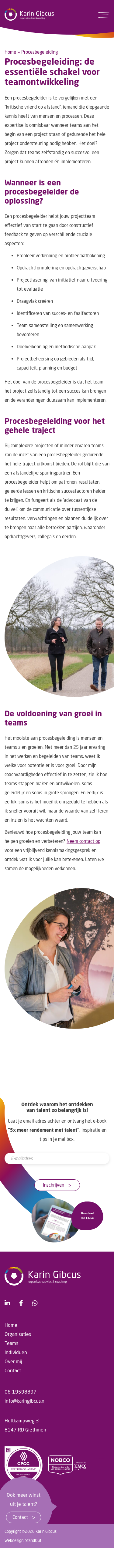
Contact (23, 1517)
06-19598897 (20, 1391)
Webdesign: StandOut (23, 1540)
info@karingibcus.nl (25, 1401)
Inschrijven (57, 1185)
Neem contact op (83, 841)
